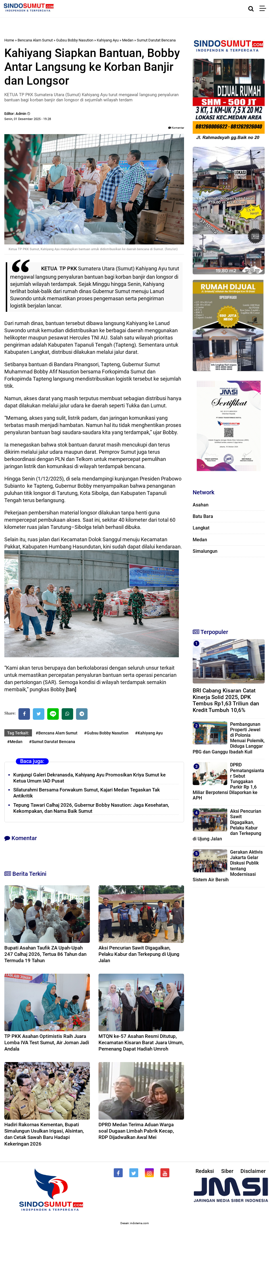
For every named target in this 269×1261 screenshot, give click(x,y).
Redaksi (205, 1171)
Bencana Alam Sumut (35, 40)
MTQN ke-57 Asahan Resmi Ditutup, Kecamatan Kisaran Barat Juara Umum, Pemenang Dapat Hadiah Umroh (141, 1042)
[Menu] (264, 8)
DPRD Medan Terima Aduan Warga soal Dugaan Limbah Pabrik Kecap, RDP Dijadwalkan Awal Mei (136, 1131)
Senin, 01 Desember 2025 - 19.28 (27, 119)
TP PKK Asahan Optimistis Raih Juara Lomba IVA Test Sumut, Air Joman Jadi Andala (46, 1042)
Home (9, 40)
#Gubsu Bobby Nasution (106, 733)
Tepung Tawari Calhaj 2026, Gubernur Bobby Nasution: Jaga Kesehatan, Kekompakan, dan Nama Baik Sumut (91, 808)
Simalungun (205, 551)
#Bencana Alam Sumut (56, 733)
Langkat (201, 528)
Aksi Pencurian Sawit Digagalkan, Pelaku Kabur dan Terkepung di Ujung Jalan (138, 954)
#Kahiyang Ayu (149, 733)
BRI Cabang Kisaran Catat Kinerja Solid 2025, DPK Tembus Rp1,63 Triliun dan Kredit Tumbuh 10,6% (226, 700)
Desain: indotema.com (134, 1223)
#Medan (14, 741)
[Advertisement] (227, 590)
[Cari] (251, 8)
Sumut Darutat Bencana (156, 40)
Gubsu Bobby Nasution (74, 40)
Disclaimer (253, 1171)
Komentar (176, 127)
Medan (127, 40)
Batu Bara (203, 516)
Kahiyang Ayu (108, 40)
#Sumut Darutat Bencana (52, 741)
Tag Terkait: (18, 733)
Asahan (201, 505)
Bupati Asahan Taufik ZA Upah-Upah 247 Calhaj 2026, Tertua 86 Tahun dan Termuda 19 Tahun (45, 954)
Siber (227, 1171)
